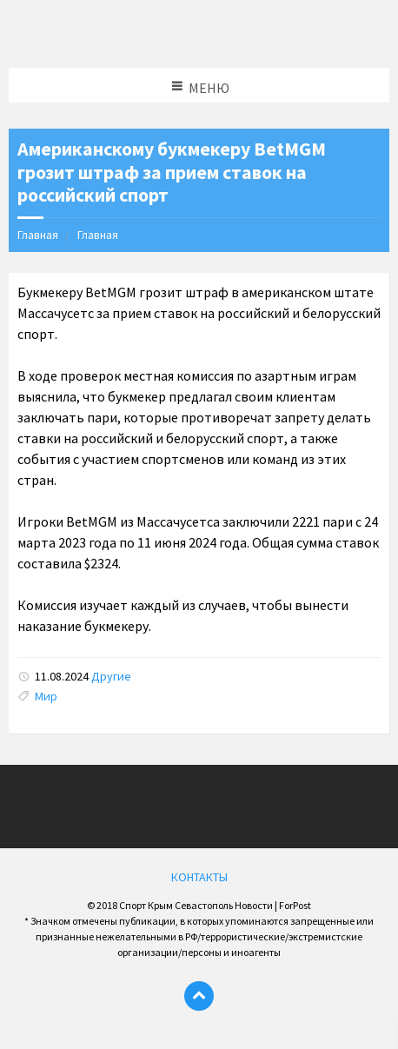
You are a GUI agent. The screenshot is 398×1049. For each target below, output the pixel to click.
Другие (111, 676)
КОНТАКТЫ (199, 877)
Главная (37, 234)
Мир (46, 696)
